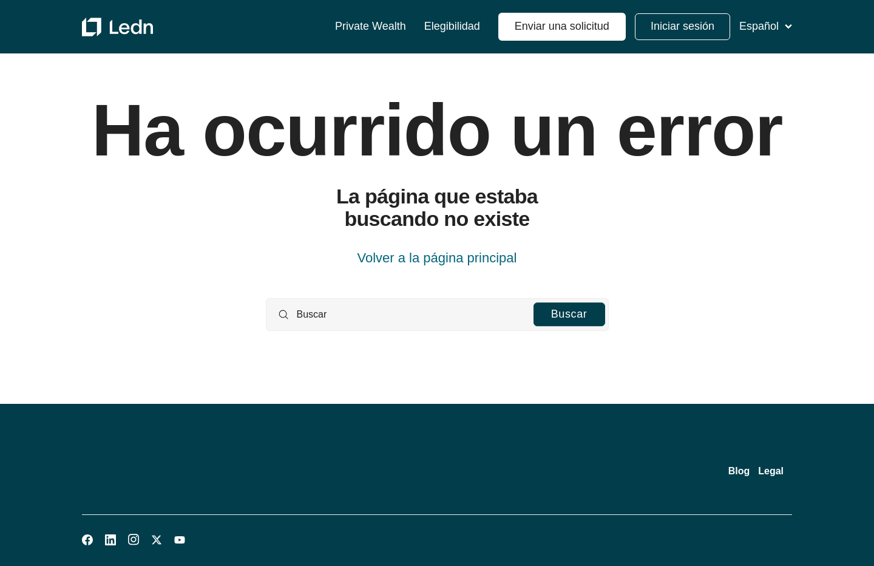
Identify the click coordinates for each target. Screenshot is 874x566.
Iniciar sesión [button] (682, 26)
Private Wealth (370, 26)
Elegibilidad (452, 26)
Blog (739, 471)
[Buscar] (437, 314)
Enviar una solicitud (562, 26)
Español (765, 26)
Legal (771, 471)
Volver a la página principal (437, 257)
